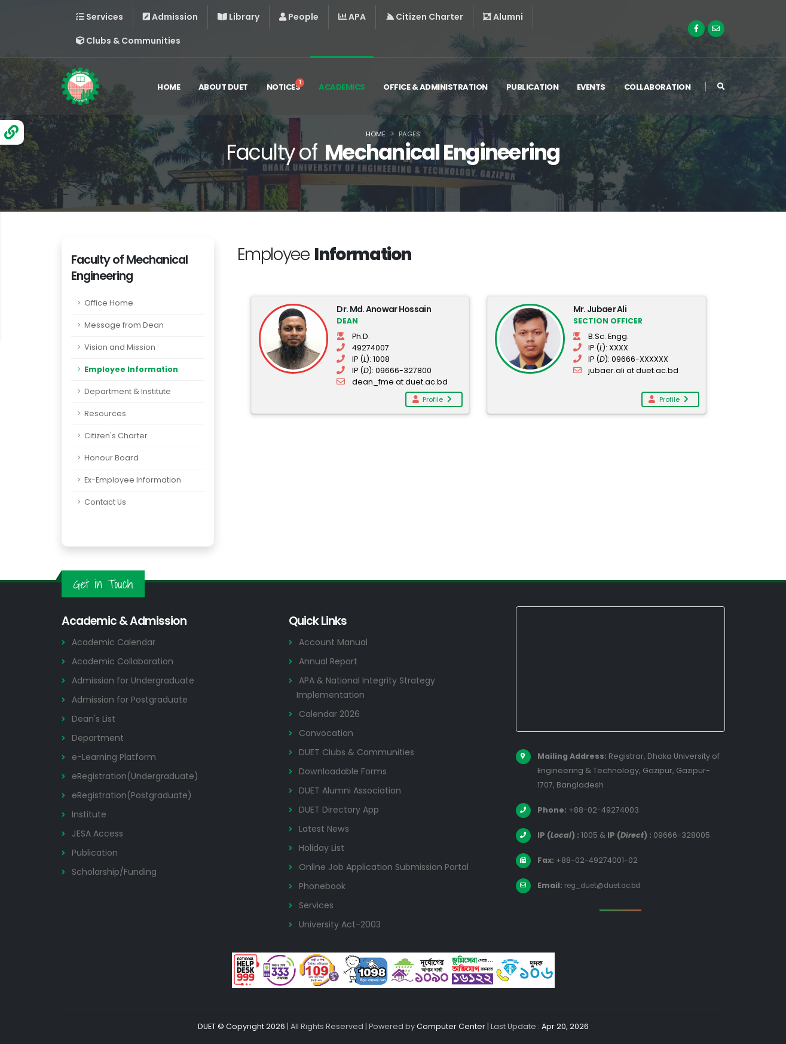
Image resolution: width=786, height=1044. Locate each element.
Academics (342, 88)
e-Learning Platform (116, 756)
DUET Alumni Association (352, 790)
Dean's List (95, 718)
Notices (286, 87)
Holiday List (323, 847)
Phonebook (324, 886)
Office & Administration (435, 88)
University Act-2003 (342, 924)
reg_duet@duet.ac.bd (608, 885)
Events (591, 88)
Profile (431, 399)
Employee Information (131, 369)
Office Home (108, 303)
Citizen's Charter (116, 436)
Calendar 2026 (331, 713)
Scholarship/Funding (116, 871)
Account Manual (335, 642)
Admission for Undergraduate (137, 680)
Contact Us (105, 502)
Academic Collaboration (126, 661)
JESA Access (99, 833)
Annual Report (330, 661)
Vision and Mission (119, 347)
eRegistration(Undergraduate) (140, 776)
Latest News (326, 828)
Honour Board (111, 458)
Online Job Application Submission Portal (389, 866)
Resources (105, 413)
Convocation (328, 732)
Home (168, 88)
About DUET (223, 88)
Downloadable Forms (345, 771)
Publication (532, 88)
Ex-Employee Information (132, 480)
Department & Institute (127, 391)
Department (99, 737)
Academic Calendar (116, 642)
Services (317, 905)
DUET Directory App (341, 809)
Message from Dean (124, 325)
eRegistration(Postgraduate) (137, 795)
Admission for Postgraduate (134, 699)
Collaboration (657, 88)
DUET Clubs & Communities (359, 752)
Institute (90, 814)
